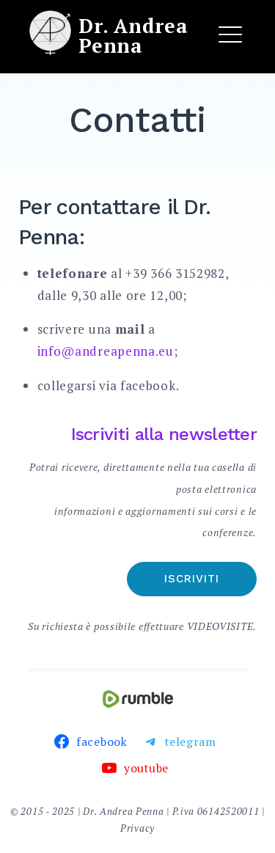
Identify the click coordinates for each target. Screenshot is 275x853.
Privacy (137, 828)
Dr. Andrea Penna (133, 35)
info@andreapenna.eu (105, 351)
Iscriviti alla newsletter (164, 434)
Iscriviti (191, 578)
